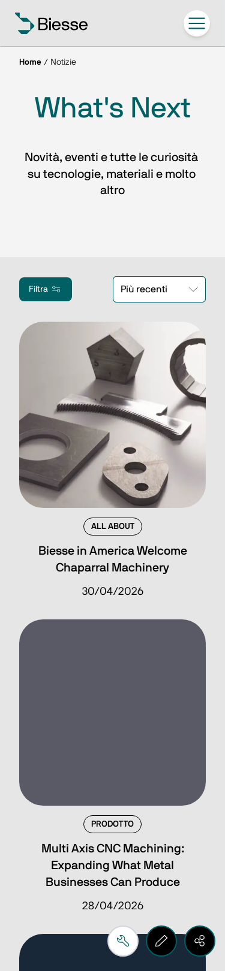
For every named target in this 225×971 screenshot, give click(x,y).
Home (30, 62)
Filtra (45, 289)
